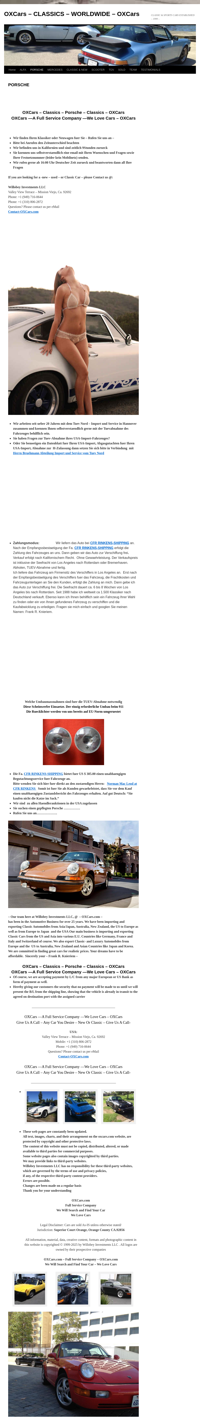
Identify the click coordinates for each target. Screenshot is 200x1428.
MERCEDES (55, 69)
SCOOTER (97, 69)
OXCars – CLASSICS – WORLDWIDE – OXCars (72, 13)
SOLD (121, 69)
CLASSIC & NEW (77, 69)
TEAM (133, 69)
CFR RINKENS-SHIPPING (109, 543)
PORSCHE (36, 69)
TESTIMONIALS (150, 69)
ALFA (23, 69)
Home (12, 69)
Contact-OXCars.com (23, 211)
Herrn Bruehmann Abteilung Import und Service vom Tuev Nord (58, 453)
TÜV (111, 69)
